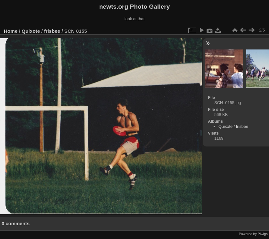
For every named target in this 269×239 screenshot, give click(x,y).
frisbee (52, 31)
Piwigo (263, 234)
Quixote (31, 31)
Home (11, 31)
